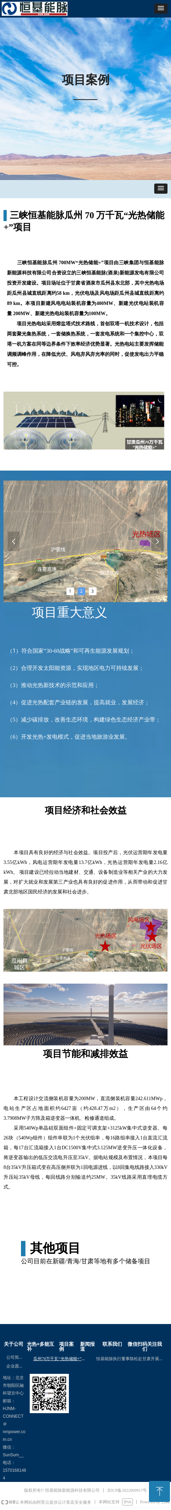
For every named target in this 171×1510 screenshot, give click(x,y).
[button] (161, 9)
